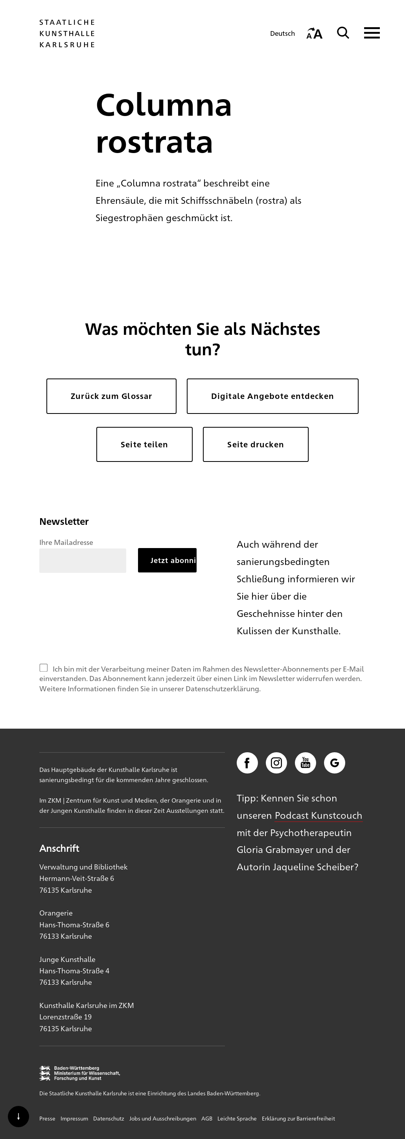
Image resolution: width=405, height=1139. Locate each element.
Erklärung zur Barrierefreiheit (298, 1118)
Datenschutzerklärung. (223, 688)
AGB (206, 1118)
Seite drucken (255, 444)
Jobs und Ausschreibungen (162, 1118)
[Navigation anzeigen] (367, 33)
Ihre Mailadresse (66, 541)
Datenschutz (108, 1118)
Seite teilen (144, 444)
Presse (47, 1118)
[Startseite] (66, 43)
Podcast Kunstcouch (319, 815)
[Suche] (343, 33)
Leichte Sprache (237, 1118)
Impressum (74, 1118)
